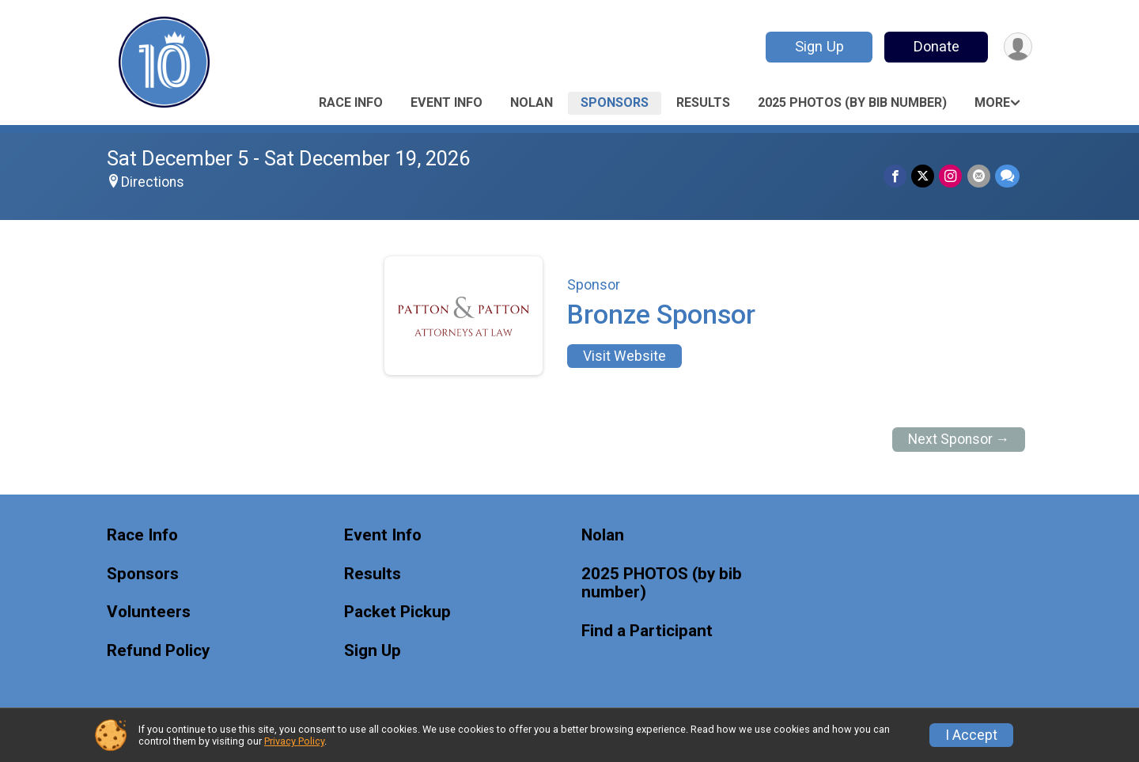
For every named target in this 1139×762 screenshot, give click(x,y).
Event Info (446, 102)
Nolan (531, 102)
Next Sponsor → (959, 439)
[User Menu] (1017, 47)
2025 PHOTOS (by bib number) (852, 102)
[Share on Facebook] (895, 176)
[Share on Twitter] (923, 176)
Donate (936, 46)
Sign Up (818, 46)
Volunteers (149, 612)
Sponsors (615, 102)
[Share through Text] (1007, 176)
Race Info (351, 102)
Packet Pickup (397, 612)
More (992, 102)
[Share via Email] (978, 176)
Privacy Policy (294, 741)
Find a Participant (647, 631)
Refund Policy (158, 651)
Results (703, 102)
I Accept (971, 735)
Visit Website (624, 356)
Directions (152, 182)
